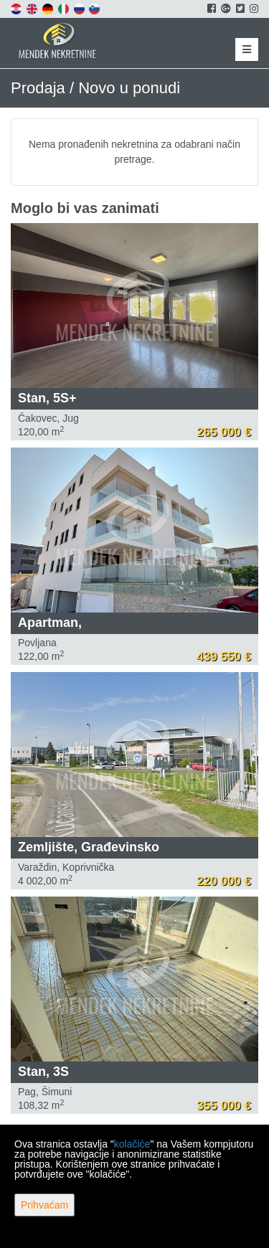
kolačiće (132, 1144)
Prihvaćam (44, 1205)
